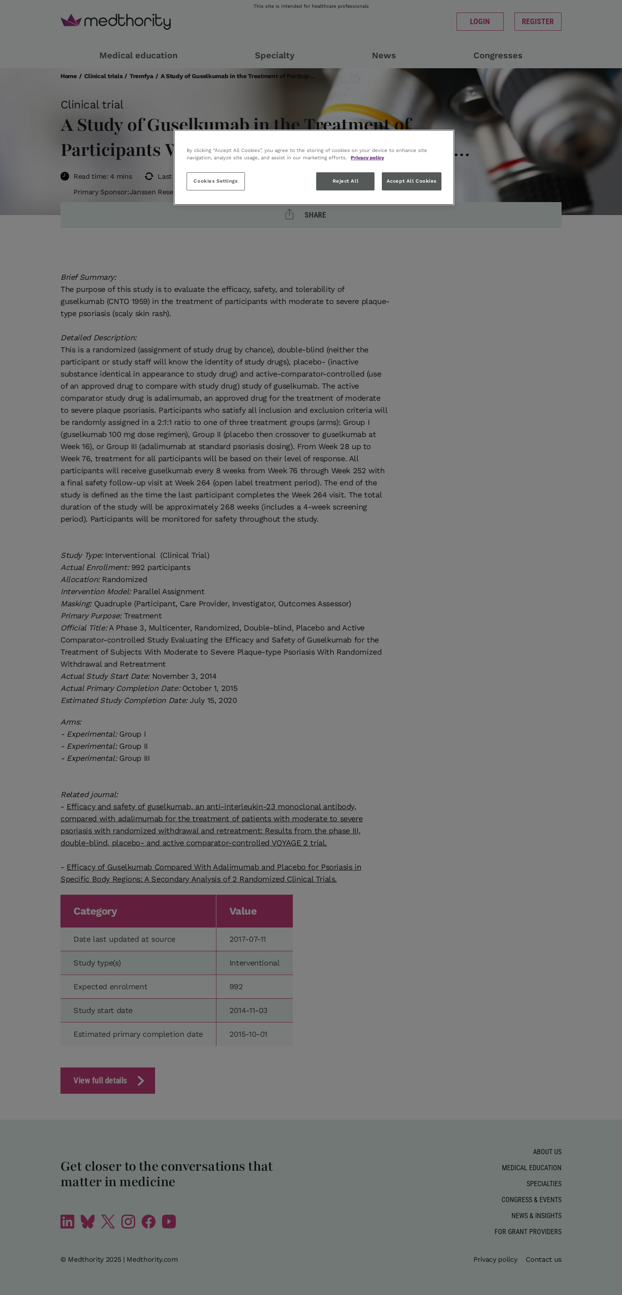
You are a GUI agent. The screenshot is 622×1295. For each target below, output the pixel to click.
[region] (314, 167)
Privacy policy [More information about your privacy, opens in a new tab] (367, 158)
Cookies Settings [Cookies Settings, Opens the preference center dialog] (216, 181)
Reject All (346, 181)
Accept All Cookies (412, 181)
